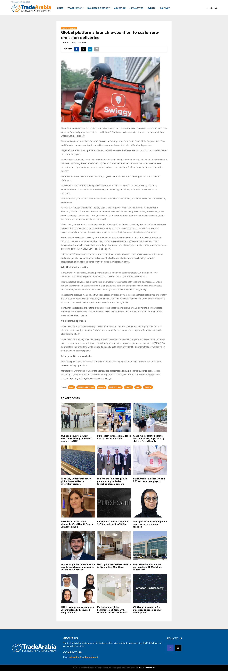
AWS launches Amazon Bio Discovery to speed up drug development (147, 610)
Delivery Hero (115, 387)
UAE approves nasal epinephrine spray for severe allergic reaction (150, 524)
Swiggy (128, 387)
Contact (165, 8)
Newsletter (136, 8)
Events (151, 8)
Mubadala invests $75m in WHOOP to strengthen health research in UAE (76, 438)
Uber (138, 387)
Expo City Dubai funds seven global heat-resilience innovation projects (76, 481)
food (71, 387)
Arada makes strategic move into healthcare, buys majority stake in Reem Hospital (148, 438)
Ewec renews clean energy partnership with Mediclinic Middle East (147, 567)
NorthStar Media (147, 668)
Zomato (148, 387)
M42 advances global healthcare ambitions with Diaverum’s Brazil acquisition (112, 610)
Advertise (119, 8)
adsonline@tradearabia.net (83, 657)
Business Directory (98, 8)
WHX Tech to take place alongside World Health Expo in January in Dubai (77, 524)
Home (60, 8)
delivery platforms (86, 387)
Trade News (75, 8)
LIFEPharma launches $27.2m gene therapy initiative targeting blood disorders (112, 481)
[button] (216, 8)
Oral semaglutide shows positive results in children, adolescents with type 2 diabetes (78, 567)
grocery (101, 387)
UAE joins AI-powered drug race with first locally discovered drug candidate (77, 610)
